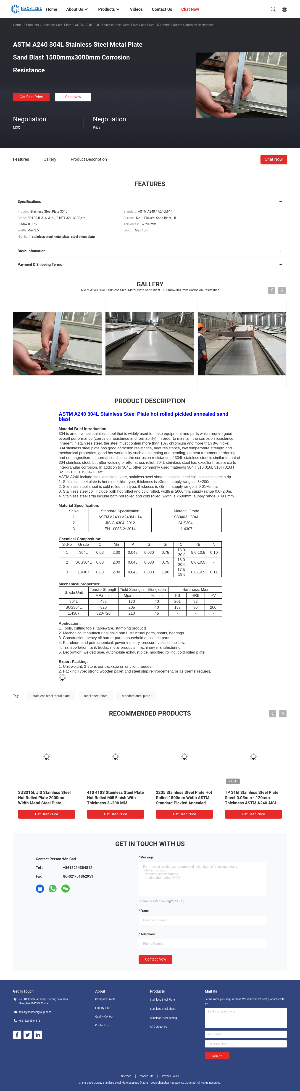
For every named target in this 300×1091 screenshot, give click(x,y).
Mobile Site (146, 1076)
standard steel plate (136, 696)
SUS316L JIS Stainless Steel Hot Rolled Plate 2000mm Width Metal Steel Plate (44, 797)
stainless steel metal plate (51, 696)
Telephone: (148, 934)
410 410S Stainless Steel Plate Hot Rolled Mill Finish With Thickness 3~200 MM (115, 797)
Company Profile (105, 999)
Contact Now (155, 959)
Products (32, 25)
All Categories (158, 1026)
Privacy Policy (170, 1076)
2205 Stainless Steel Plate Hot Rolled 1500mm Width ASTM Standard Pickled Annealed (184, 797)
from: (144, 911)
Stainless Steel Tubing (163, 1018)
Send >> (217, 1055)
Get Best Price (31, 97)
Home (17, 25)
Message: (147, 857)
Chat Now (73, 97)
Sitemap (126, 1076)
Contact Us (102, 1025)
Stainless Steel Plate (56, 25)
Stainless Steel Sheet (163, 1008)
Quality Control (104, 1016)
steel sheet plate (96, 696)
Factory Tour (103, 1008)
